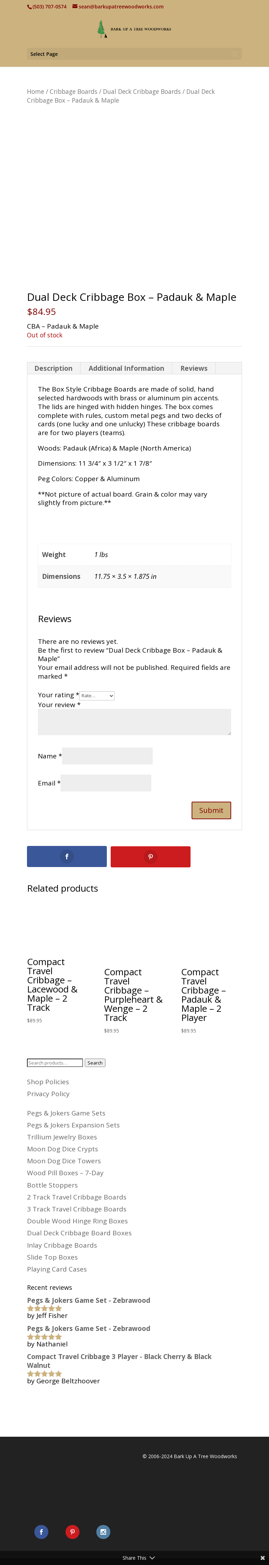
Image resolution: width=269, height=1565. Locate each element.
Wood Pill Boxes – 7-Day (65, 1172)
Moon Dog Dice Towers (64, 1160)
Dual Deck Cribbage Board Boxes (79, 1232)
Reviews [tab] (194, 368)
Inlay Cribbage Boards (62, 1244)
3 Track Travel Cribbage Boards (76, 1208)
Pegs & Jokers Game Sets (66, 1112)
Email (49, 783)
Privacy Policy (48, 1093)
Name (50, 756)
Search (95, 1062)
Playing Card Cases (57, 1268)
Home (35, 91)
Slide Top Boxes (52, 1256)
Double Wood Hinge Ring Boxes (77, 1220)
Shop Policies (48, 1081)
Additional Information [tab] (126, 368)
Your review (59, 704)
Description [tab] (53, 368)
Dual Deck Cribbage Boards (142, 91)
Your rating (58, 694)
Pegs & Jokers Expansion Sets (73, 1124)
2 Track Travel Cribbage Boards (76, 1196)
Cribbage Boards (73, 91)
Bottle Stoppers (52, 1184)
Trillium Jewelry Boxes (62, 1136)
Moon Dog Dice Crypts (62, 1148)
